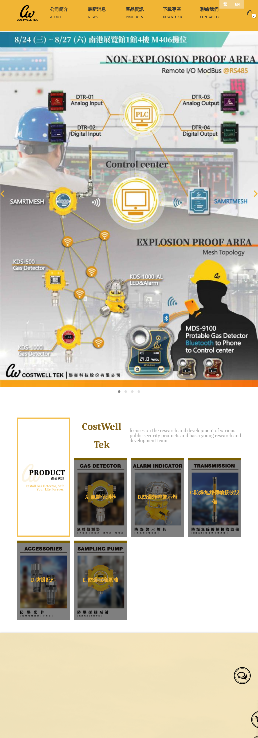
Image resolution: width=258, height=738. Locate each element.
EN (237, 4)
